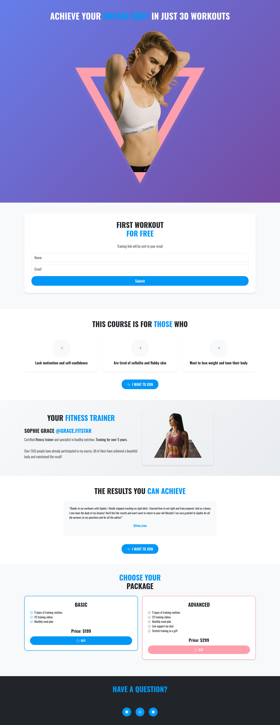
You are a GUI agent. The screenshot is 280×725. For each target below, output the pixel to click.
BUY (81, 640)
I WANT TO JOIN (140, 384)
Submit (140, 281)
